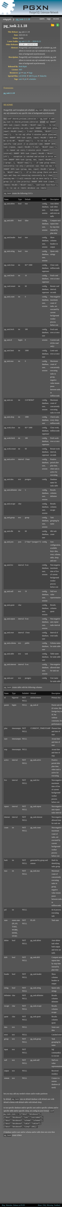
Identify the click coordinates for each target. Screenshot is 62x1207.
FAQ (44, 1205)
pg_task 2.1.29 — (30, 41)
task (20, 79)
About (40, 1205)
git (20, 73)
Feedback (57, 1205)
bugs (30, 73)
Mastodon (9, 1205)
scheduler (32, 79)
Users (42, 18)
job (25, 79)
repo (24, 73)
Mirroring (50, 1205)
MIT (20, 70)
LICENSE (22, 76)
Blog (3, 1205)
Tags (49, 18)
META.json (33, 76)
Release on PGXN (19, 1205)
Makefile (43, 76)
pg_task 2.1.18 (23, 19)
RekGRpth (7, 19)
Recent (56, 18)
